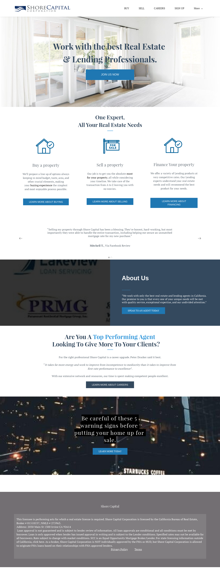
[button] (21, 240)
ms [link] (140, 551)
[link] (45, 9)
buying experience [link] (41, 187)
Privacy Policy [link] (119, 551)
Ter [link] (136, 551)
